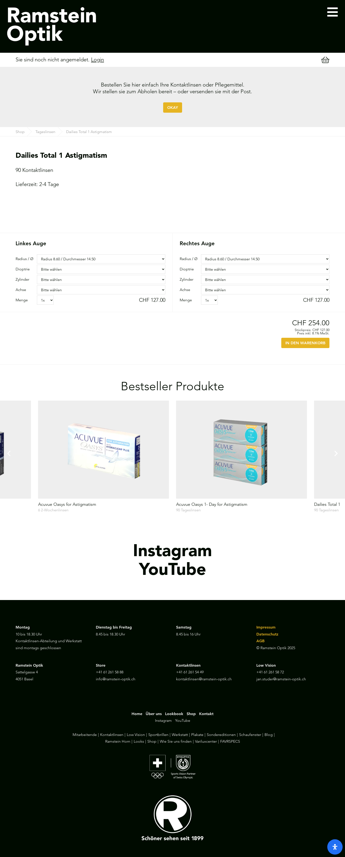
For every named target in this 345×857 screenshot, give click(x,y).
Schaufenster (250, 734)
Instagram (163, 720)
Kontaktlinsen (111, 734)
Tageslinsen (45, 131)
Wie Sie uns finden (176, 741)
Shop (20, 131)
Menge (22, 300)
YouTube (182, 720)
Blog (268, 734)
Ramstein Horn (117, 741)
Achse (21, 289)
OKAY (172, 107)
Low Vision (136, 734)
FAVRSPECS (230, 741)
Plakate (197, 734)
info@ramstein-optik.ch (115, 679)
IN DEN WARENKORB (305, 343)
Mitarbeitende (85, 734)
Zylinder (22, 279)
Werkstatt (180, 734)
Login (97, 59)
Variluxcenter (206, 741)
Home (137, 713)
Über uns (154, 713)
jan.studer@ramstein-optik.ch (281, 679)
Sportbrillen (158, 734)
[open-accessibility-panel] (335, 847)
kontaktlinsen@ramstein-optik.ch (204, 679)
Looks (139, 741)
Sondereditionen (221, 734)
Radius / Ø (24, 259)
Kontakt (206, 713)
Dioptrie (23, 269)
